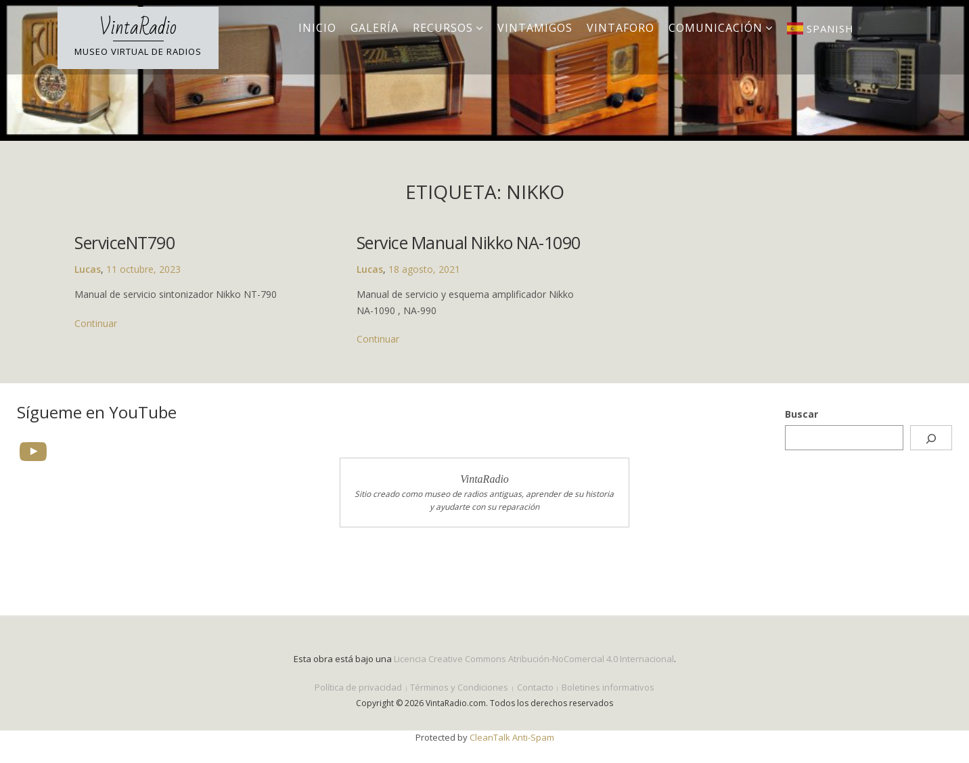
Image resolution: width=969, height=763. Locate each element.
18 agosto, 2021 (422, 269)
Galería (375, 27)
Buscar (801, 414)
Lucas (87, 269)
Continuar (95, 323)
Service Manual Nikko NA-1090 (467, 242)
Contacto (535, 687)
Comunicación (716, 27)
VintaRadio (138, 27)
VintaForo (620, 27)
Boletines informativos (608, 687)
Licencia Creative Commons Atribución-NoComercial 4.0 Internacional (534, 659)
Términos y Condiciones (459, 687)
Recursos (443, 27)
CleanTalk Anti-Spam (512, 737)
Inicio (317, 27)
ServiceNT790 (124, 242)
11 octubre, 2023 (143, 269)
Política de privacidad (358, 687)
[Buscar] (931, 437)
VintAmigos (534, 27)
